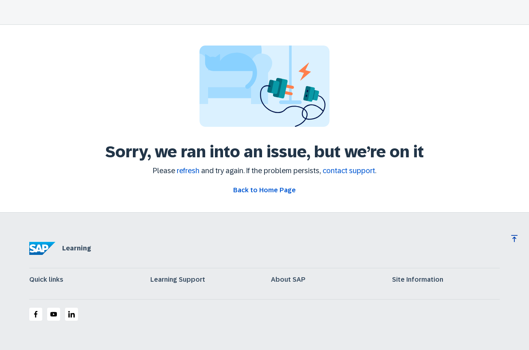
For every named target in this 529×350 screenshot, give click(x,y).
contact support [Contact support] (349, 171)
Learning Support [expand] (177, 279)
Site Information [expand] (417, 279)
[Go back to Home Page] (264, 190)
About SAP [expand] (288, 279)
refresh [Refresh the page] (188, 171)
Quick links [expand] (46, 279)
